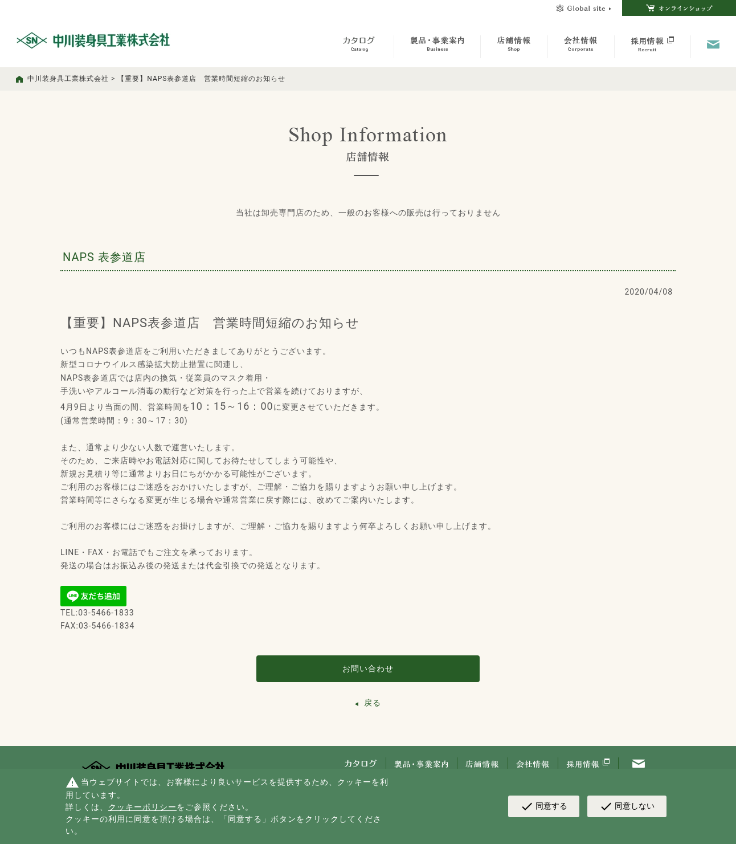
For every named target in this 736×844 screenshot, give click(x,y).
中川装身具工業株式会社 (68, 79)
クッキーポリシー (142, 807)
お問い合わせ (368, 668)
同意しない (627, 806)
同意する (543, 806)
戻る (372, 702)
